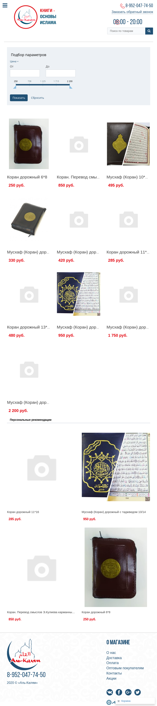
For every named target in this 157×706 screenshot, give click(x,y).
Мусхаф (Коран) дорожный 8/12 (87, 252)
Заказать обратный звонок (132, 12)
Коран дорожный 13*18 (29, 327)
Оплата (112, 663)
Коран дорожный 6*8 (27, 177)
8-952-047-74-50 (139, 5)
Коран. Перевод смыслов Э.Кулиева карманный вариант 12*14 (51, 612)
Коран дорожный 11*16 (129, 252)
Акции (111, 678)
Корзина (126, 701)
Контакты (114, 673)
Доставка (114, 658)
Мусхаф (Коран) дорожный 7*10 (38, 252)
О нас (111, 653)
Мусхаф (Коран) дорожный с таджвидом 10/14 (114, 512)
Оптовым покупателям (125, 668)
